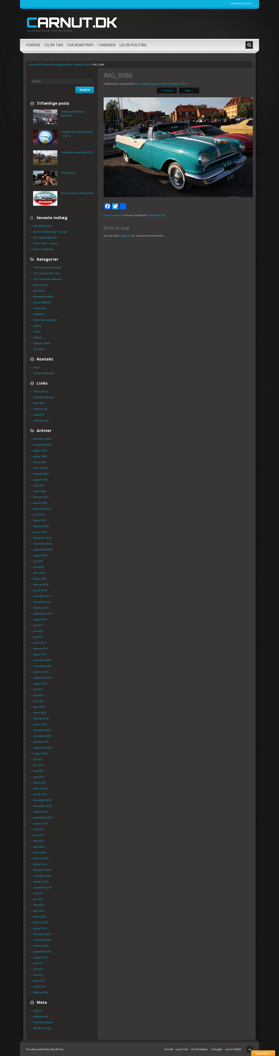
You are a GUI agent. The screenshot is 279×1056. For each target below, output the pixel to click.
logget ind (125, 235)
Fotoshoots (39, 308)
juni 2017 (38, 631)
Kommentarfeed (43, 1022)
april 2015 (38, 776)
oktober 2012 (40, 945)
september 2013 (42, 887)
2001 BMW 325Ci (42, 226)
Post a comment (113, 215)
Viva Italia (38, 349)
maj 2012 (38, 975)
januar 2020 (40, 503)
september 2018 (42, 549)
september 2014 (42, 817)
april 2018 (38, 573)
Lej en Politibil (133, 45)
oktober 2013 (40, 881)
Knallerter (39, 314)
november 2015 (42, 736)
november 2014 (42, 806)
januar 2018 (40, 590)
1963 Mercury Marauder (47, 267)
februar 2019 (40, 526)
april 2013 (38, 910)
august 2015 (40, 753)
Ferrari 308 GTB (42, 302)
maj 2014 (38, 841)
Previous (167, 90)
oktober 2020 (40, 473)
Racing (37, 325)
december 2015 (42, 730)
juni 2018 (38, 567)
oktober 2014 (40, 811)
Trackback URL (156, 215)
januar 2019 (40, 532)
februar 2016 (40, 718)
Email (36, 367)
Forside (33, 45)
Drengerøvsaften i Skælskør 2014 (71, 64)
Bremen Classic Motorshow (77, 193)
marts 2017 (39, 642)
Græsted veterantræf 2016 (77, 152)
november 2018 (42, 543)
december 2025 (42, 439)
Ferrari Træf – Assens (45, 243)
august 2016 (40, 683)
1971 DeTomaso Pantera (47, 279)
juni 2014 (38, 835)
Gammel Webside (43, 373)
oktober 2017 (40, 607)
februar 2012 (40, 992)
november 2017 (42, 602)
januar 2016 (40, 724)
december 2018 (42, 538)
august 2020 (40, 479)
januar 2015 (40, 794)
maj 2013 (38, 905)
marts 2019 (39, 520)
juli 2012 (37, 963)
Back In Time (40, 285)
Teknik (37, 331)
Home (32, 64)
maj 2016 (38, 701)
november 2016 (42, 666)
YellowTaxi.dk (41, 420)
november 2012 (42, 940)
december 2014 (42, 800)
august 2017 (40, 619)
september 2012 (42, 951)
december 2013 (42, 870)
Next (189, 90)
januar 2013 (40, 928)
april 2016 (38, 707)
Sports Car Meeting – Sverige (50, 231)
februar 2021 (40, 468)
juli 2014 (37, 829)
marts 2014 (39, 852)
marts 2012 (39, 986)
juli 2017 (37, 625)
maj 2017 (38, 637)
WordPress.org (42, 1028)
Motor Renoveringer (45, 320)
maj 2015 (38, 771)
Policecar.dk (40, 409)
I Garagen (106, 45)
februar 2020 (40, 497)
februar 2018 (40, 584)
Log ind (37, 1010)
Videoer (37, 337)
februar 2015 (40, 788)
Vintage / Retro (42, 343)
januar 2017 (40, 654)
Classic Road (40, 391)
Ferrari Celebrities (43, 249)
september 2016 (42, 677)
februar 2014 (40, 858)
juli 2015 (37, 759)
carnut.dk (71, 22)
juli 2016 (37, 689)
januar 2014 (40, 864)
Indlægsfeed (40, 1016)
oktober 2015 (40, 741)
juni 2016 (38, 695)
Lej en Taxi (53, 45)
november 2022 (42, 444)
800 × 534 (139, 83)
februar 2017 (40, 648)
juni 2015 (38, 765)
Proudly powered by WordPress (45, 1049)
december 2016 (42, 660)
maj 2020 (38, 485)
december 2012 (42, 934)
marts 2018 (39, 578)
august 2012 (40, 957)
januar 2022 (40, 456)
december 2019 (42, 508)
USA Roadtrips (80, 45)
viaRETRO (38, 414)
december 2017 (42, 596)
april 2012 (38, 980)
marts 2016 (39, 712)
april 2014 (38, 846)
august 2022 (40, 450)
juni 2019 (38, 514)
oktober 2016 (40, 672)
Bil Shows (43, 64)
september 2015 (42, 747)
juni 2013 (38, 899)
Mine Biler (39, 403)
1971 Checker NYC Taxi (46, 273)
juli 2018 (37, 561)
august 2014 (40, 823)
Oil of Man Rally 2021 (45, 237)
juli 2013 (37, 893)
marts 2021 (39, 462)
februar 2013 (40, 922)
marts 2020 (39, 491)
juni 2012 (38, 969)
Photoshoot (68, 172)
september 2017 (42, 613)
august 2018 (40, 555)
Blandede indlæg (43, 296)
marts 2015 (39, 782)
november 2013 (42, 876)
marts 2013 (39, 916)
